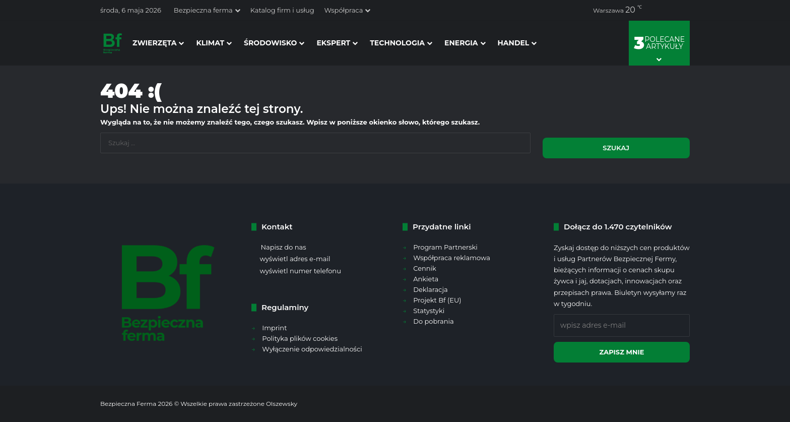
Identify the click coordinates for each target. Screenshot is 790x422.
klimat (210, 42)
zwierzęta (154, 42)
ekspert (333, 42)
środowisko (270, 42)
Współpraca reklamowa (451, 258)
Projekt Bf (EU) (437, 300)
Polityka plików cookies (300, 338)
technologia (397, 42)
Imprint (274, 328)
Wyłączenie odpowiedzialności (312, 349)
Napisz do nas (283, 247)
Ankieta (425, 279)
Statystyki (428, 311)
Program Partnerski (445, 247)
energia (461, 42)
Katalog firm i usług (282, 10)
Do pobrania (433, 321)
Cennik (424, 268)
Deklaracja (430, 289)
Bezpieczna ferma (203, 10)
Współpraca (343, 10)
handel (514, 42)
